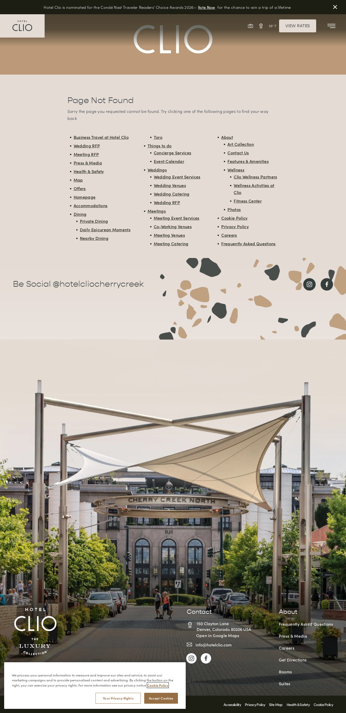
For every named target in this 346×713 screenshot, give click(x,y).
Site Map (275, 704)
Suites (284, 683)
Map (78, 180)
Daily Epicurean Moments (105, 229)
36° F (272, 25)
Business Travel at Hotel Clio (101, 137)
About (227, 137)
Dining (80, 214)
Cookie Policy (234, 218)
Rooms (285, 671)
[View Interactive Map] (261, 25)
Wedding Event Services (177, 176)
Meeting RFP (86, 154)
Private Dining (94, 221)
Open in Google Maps (217, 635)
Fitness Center (247, 201)
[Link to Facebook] (327, 284)
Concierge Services (172, 152)
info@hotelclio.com (214, 644)
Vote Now (206, 7)
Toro (158, 137)
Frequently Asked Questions (248, 243)
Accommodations (90, 205)
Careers (229, 235)
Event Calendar (169, 161)
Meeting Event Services (176, 218)
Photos (234, 209)
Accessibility (232, 704)
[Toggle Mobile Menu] (331, 26)
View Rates (297, 26)
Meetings (157, 211)
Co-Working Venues (173, 226)
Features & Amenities (247, 161)
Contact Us (238, 152)
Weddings (157, 169)
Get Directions (293, 659)
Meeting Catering (171, 243)
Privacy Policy (234, 226)
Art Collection (240, 144)
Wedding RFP (87, 145)
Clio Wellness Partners (255, 176)
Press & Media (88, 162)
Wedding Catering (172, 194)
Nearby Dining (94, 238)
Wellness (235, 169)
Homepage (85, 197)
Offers (80, 188)
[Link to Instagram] (309, 284)
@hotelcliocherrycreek (98, 284)
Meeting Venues (169, 235)
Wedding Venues (170, 185)
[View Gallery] (250, 25)
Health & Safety (89, 171)
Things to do (160, 145)
